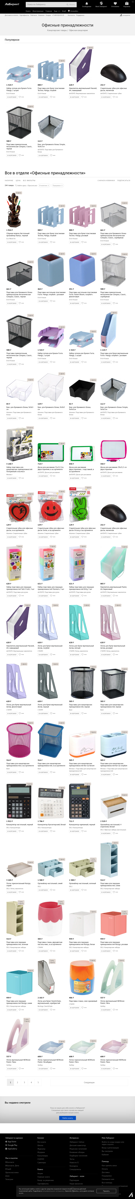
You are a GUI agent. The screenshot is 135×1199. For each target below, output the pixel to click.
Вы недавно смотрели (17, 1102)
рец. (93, 859)
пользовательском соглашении (53, 1191)
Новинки (41, 15)
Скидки (48, 15)
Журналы (41, 1149)
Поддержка (80, 15)
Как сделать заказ (109, 1165)
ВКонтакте (9, 1162)
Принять (106, 1191)
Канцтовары (42, 1155)
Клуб (64, 11)
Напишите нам (108, 1179)
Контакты (71, 15)
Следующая (89, 1082)
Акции (40, 1173)
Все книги (41, 1142)
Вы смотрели (107, 1151)
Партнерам (74, 1180)
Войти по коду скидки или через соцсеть (113, 1143)
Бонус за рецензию (45, 1180)
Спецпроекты (75, 1169)
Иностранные (38, 11)
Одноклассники (12, 1172)
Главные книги (43, 1177)
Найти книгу (67, 1118)
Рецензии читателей (78, 1149)
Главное (48, 11)
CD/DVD (40, 1159)
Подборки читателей (78, 1155)
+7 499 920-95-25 (58, 15)
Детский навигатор (78, 1145)
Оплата (105, 1169)
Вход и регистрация (110, 1147)
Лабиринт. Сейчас (77, 1142)
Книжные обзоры (77, 1152)
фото (30, 66)
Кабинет (105, 1154)
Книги (28, 11)
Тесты (72, 1159)
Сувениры (41, 1162)
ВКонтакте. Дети (12, 1165)
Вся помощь (107, 1182)
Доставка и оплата (11, 15)
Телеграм (9, 1179)
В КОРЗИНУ (12, 97)
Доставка (106, 1172)
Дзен (7, 1176)
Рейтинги (33, 15)
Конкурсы (74, 1166)
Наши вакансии (76, 1183)
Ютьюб (8, 1169)
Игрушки (41, 1152)
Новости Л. (74, 1162)
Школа (40, 1145)
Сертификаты (24, 15)
